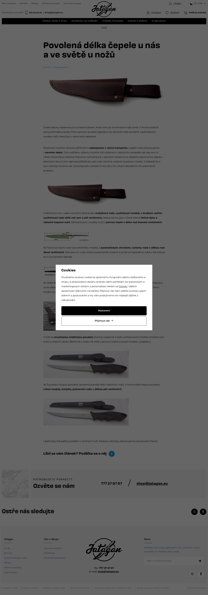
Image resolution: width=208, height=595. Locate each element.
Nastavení (104, 311)
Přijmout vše (102, 321)
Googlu (123, 286)
